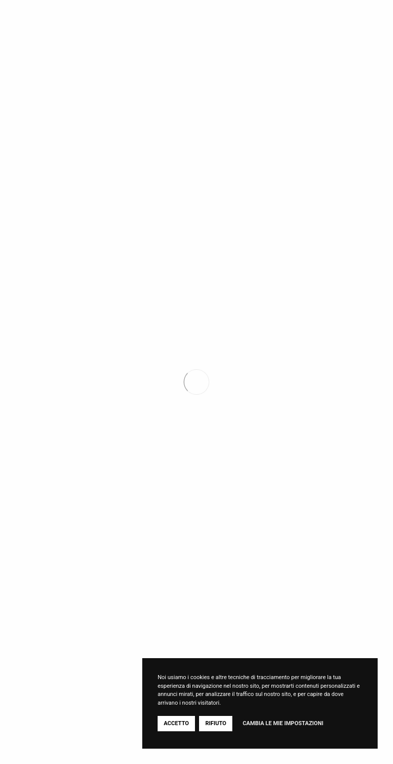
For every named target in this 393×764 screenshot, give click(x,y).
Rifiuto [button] (215, 723)
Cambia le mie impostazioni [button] (283, 723)
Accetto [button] (176, 723)
